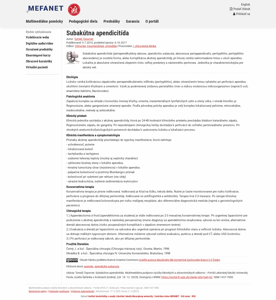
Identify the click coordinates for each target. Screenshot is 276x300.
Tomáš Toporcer (83, 38)
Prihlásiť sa (241, 14)
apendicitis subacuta (106, 266)
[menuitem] (47, 21)
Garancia (132, 21)
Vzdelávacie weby (37, 37)
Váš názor (185, 296)
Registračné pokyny (38, 291)
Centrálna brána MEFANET (166, 296)
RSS (194, 296)
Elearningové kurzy (38, 55)
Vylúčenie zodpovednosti (82, 291)
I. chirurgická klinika (144, 46)
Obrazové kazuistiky (39, 61)
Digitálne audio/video (39, 43)
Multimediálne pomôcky (44, 21)
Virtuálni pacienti (37, 67)
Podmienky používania (58, 291)
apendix (88, 266)
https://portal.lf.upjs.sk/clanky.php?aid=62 (186, 277)
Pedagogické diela (83, 21)
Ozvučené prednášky (39, 49)
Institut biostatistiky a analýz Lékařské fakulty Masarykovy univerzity (120, 296)
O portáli (152, 21)
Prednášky (112, 21)
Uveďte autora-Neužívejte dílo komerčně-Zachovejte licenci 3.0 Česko (179, 259)
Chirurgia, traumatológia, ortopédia (96, 46)
